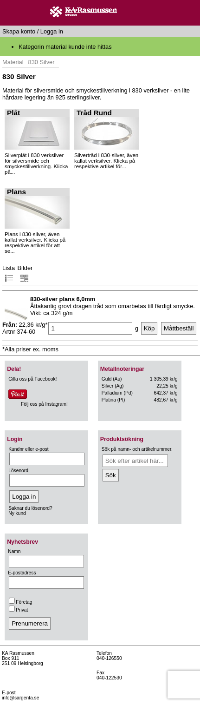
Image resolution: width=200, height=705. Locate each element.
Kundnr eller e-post (28, 449)
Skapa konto (18, 31)
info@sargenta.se (20, 697)
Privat (18, 610)
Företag (20, 602)
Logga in (51, 31)
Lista (8, 273)
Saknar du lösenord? (30, 508)
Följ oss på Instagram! (44, 404)
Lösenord (18, 470)
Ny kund (17, 513)
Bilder (25, 273)
